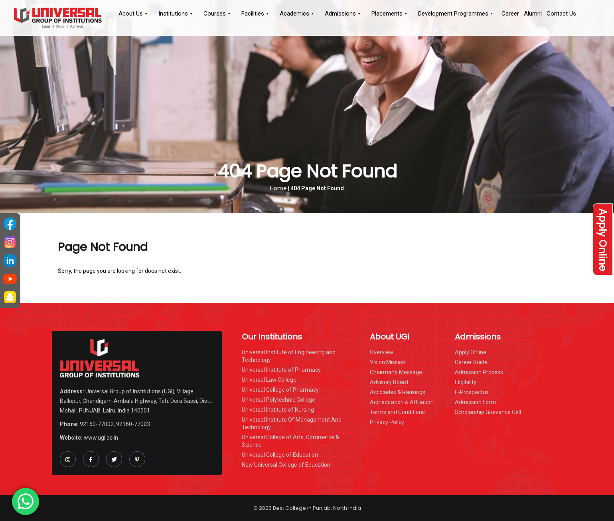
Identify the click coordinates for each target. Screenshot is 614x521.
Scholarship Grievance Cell (488, 412)
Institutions (176, 14)
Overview (381, 352)
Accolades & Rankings (397, 392)
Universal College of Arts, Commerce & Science (290, 441)
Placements (390, 14)
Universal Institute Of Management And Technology (292, 423)
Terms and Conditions (397, 412)
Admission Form (475, 402)
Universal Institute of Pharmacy (281, 370)
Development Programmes (456, 14)
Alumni (533, 13)
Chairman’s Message (396, 372)
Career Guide (471, 362)
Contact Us (561, 13)
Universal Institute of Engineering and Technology (289, 356)
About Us (133, 14)
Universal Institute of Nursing (278, 410)
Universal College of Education (280, 455)
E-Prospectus (472, 392)
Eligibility (465, 382)
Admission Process (479, 372)
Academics (297, 14)
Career (510, 13)
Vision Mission (387, 362)
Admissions (343, 14)
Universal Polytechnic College (278, 400)
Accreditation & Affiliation (402, 402)
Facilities (255, 14)
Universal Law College (269, 380)
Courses (217, 14)
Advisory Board (389, 382)
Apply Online (603, 239)
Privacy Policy (387, 422)
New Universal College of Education (286, 465)
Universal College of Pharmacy (280, 390)
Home (278, 188)
